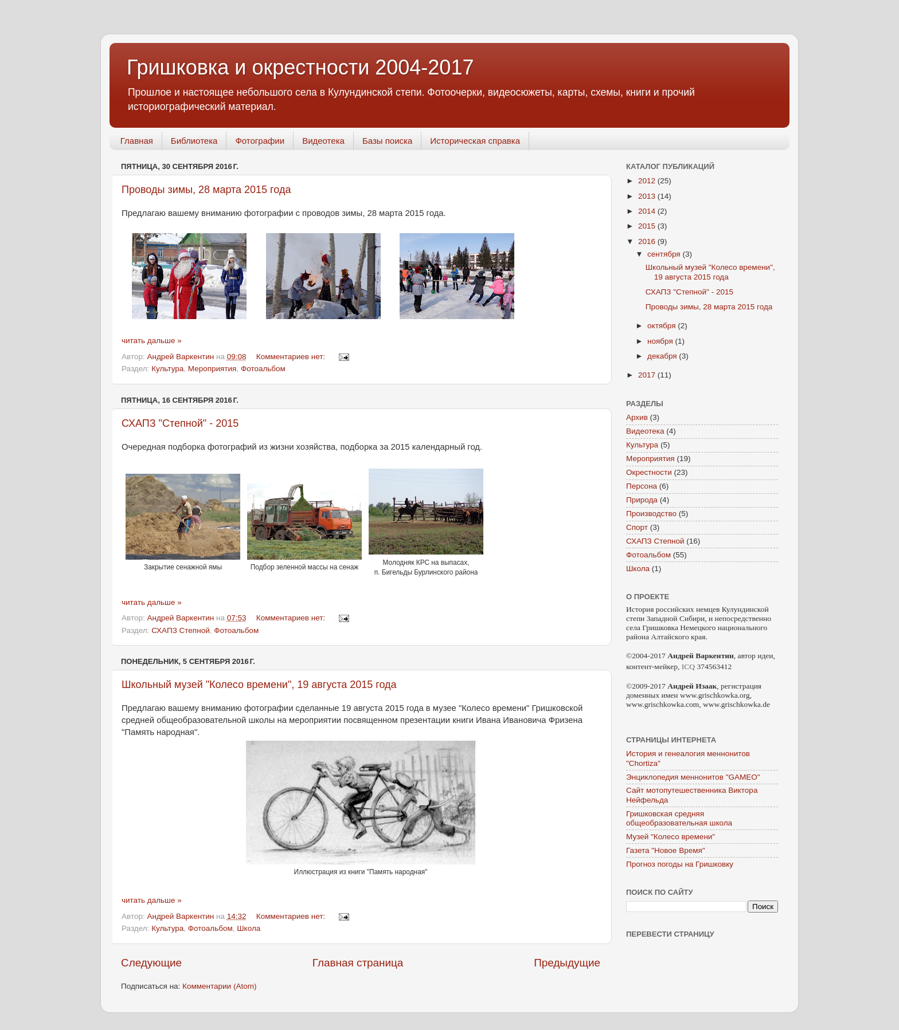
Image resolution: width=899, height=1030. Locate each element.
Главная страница (358, 963)
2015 (648, 226)
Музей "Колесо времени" (670, 836)
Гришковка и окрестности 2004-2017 (300, 67)
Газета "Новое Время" (665, 850)
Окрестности (649, 472)
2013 (648, 196)
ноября (661, 341)
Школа (248, 928)
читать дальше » (152, 340)
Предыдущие (567, 963)
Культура (167, 368)
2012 (648, 180)
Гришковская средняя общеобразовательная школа (679, 818)
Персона (641, 486)
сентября (664, 254)
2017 (648, 375)
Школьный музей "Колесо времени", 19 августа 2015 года (259, 684)
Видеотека (323, 141)
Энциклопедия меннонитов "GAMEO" (693, 777)
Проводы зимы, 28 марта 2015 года (206, 189)
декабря (663, 356)
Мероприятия (212, 368)
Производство (651, 513)
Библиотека (194, 141)
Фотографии (259, 141)
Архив (637, 417)
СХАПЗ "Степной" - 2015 (180, 423)
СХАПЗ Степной (180, 630)
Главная (136, 141)
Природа (642, 500)
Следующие (151, 963)
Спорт (637, 527)
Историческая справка (475, 141)
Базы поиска (387, 141)
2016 (648, 241)
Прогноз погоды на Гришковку (679, 864)
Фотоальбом (263, 368)
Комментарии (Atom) (219, 986)
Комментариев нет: (291, 356)
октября (662, 325)
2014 (648, 211)
